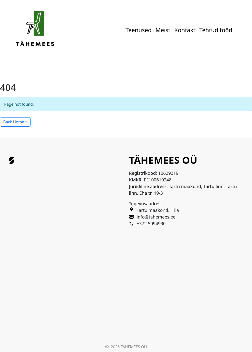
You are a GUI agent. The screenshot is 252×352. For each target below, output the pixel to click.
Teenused (139, 30)
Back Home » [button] (15, 122)
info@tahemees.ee (156, 217)
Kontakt (184, 30)
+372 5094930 (151, 223)
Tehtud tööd (215, 30)
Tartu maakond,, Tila (158, 210)
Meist (163, 30)
